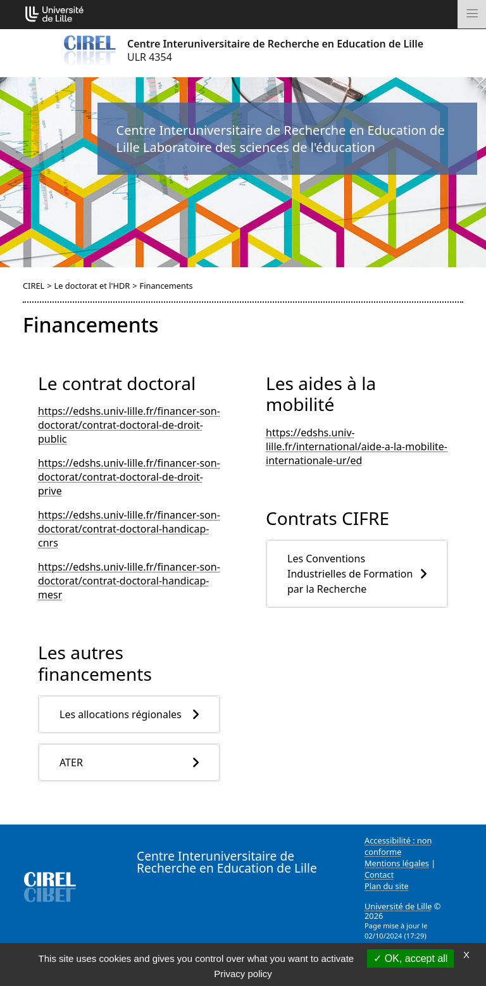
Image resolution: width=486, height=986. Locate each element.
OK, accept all (410, 958)
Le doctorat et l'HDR (92, 285)
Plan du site (386, 886)
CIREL (33, 285)
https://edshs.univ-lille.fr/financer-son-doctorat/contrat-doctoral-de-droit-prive (129, 477)
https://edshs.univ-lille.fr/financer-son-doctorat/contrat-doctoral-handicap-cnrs (129, 529)
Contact (379, 874)
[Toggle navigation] (472, 14)
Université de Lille (398, 906)
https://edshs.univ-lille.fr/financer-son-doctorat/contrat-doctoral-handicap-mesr (129, 581)
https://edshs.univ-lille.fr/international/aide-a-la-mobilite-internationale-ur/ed (356, 446)
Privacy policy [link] (243, 973)
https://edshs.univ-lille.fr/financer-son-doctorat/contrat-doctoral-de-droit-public (129, 425)
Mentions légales (396, 863)
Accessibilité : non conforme (398, 846)
